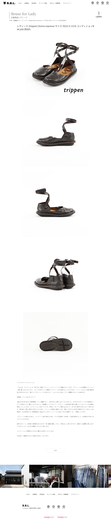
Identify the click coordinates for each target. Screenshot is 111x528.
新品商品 (34, 3)
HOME (20, 3)
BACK (55, 450)
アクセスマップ (67, 3)
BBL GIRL (107, 3)
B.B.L (9, 3)
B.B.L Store (92, 3)
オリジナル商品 (43, 3)
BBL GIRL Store (102, 3)
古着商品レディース (18, 20)
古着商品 (26, 3)
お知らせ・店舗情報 (55, 3)
